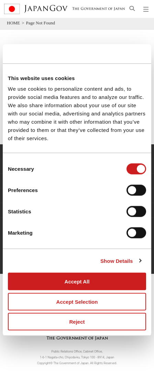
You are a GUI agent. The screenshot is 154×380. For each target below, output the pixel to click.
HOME (13, 22)
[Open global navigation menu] (146, 9)
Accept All (77, 281)
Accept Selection (77, 301)
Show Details (116, 261)
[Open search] (132, 8)
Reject (77, 322)
